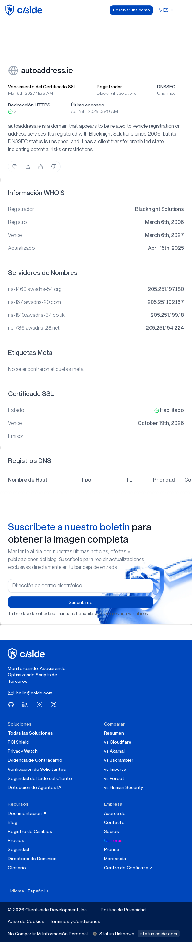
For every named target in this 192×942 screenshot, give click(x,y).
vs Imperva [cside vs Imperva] (115, 769)
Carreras (113, 840)
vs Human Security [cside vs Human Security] (123, 787)
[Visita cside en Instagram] (39, 704)
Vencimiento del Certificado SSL (42, 86)
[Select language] (166, 10)
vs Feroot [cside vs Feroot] (114, 778)
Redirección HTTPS (29, 104)
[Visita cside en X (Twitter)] (54, 704)
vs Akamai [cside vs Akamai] (114, 751)
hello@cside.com (30, 693)
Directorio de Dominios (32, 858)
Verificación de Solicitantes (37, 769)
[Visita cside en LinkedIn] (25, 704)
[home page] (24, 10)
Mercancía (117, 858)
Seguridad (18, 849)
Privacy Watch (23, 751)
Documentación (27, 813)
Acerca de (115, 813)
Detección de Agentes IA (34, 787)
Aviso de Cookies (26, 921)
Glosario (17, 867)
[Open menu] (183, 10)
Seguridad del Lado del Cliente (40, 778)
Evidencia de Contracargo (35, 760)
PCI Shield (18, 742)
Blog (12, 822)
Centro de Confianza (128, 867)
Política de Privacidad (123, 909)
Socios (111, 831)
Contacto (114, 822)
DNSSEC (166, 86)
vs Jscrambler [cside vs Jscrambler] (118, 760)
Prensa (111, 849)
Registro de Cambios (30, 831)
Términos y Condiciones (75, 921)
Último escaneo (87, 104)
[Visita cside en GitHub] (11, 704)
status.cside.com (158, 933)
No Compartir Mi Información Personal (48, 933)
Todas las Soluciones (30, 733)
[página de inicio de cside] (27, 654)
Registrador (109, 86)
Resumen (114, 733)
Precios (16, 840)
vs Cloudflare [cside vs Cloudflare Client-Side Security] (117, 742)
